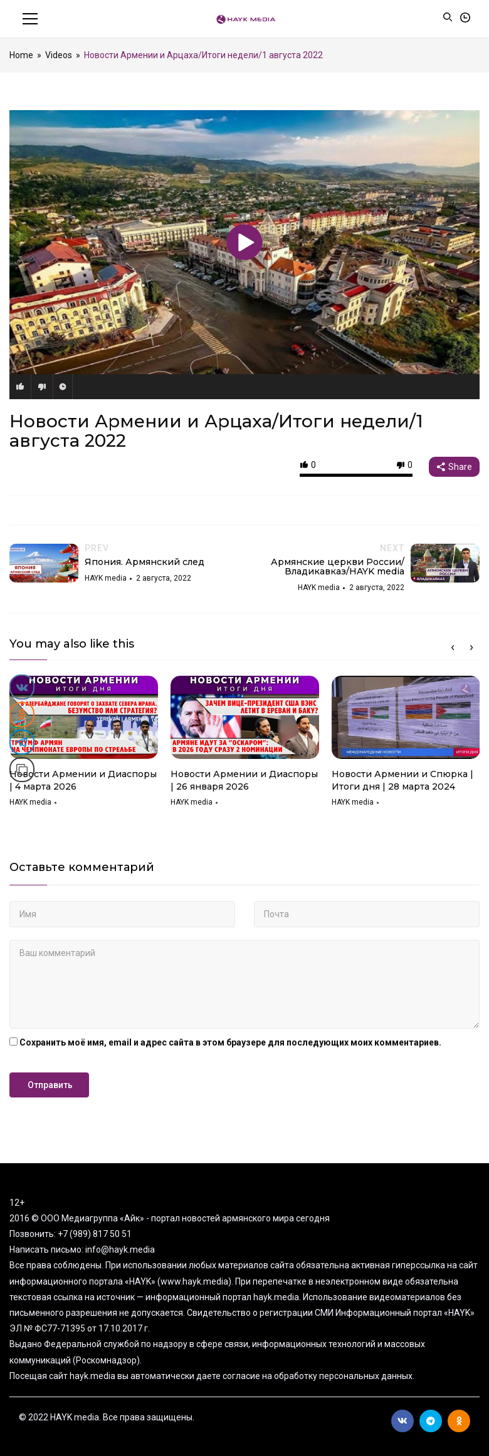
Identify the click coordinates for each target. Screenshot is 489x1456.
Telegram (430, 1421)
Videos (58, 55)
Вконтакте (402, 1421)
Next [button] (471, 647)
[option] (83, 746)
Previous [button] (452, 647)
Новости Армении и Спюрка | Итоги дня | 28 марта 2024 (402, 780)
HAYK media (30, 802)
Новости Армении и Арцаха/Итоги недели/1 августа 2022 (216, 430)
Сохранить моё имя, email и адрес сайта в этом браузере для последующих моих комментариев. (230, 1042)
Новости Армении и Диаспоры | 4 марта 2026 (83, 780)
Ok (459, 1421)
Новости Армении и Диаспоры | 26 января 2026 (244, 780)
